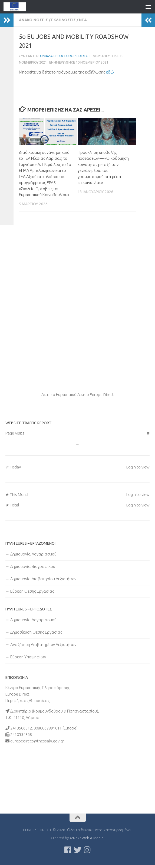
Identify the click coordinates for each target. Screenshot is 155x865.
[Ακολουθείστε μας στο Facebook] (68, 850)
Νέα (83, 20)
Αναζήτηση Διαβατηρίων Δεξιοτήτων (43, 644)
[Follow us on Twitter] (77, 850)
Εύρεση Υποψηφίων (28, 657)
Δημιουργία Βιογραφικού (32, 566)
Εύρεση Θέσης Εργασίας (32, 591)
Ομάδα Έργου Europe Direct (65, 56)
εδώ (110, 72)
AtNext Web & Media (86, 838)
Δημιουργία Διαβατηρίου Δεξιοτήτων (43, 578)
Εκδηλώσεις (63, 20)
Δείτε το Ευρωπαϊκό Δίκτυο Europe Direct (77, 394)
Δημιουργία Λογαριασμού (33, 554)
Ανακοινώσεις (33, 20)
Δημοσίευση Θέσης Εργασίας (36, 632)
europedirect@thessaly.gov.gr (37, 741)
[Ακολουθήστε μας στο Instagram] (87, 850)
